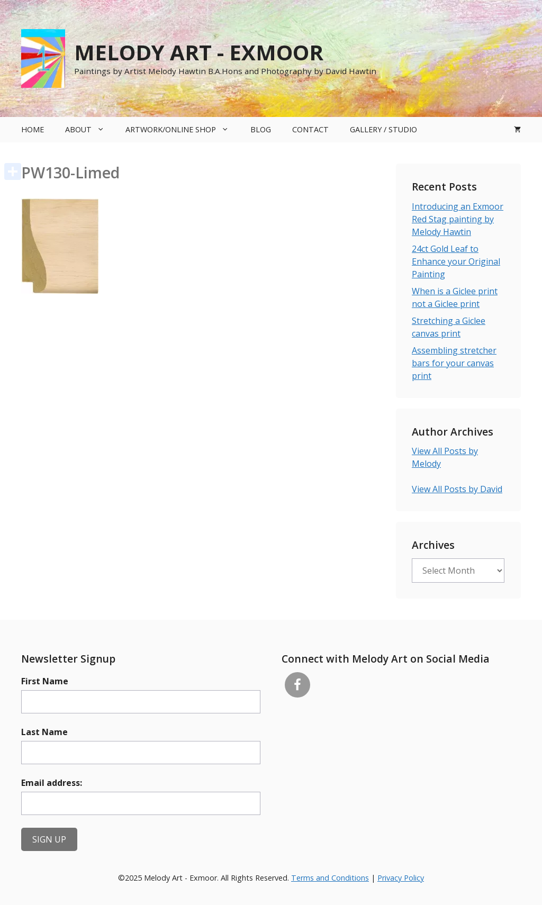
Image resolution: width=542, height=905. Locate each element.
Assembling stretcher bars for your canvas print (454, 363)
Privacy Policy (400, 878)
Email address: (51, 783)
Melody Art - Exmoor (198, 52)
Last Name (44, 732)
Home (32, 129)
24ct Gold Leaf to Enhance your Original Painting (456, 261)
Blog (260, 129)
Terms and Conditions (330, 878)
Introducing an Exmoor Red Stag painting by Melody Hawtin (457, 219)
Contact (310, 129)
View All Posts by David (457, 489)
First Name (44, 681)
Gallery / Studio (383, 129)
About (90, 129)
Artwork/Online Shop (182, 129)
